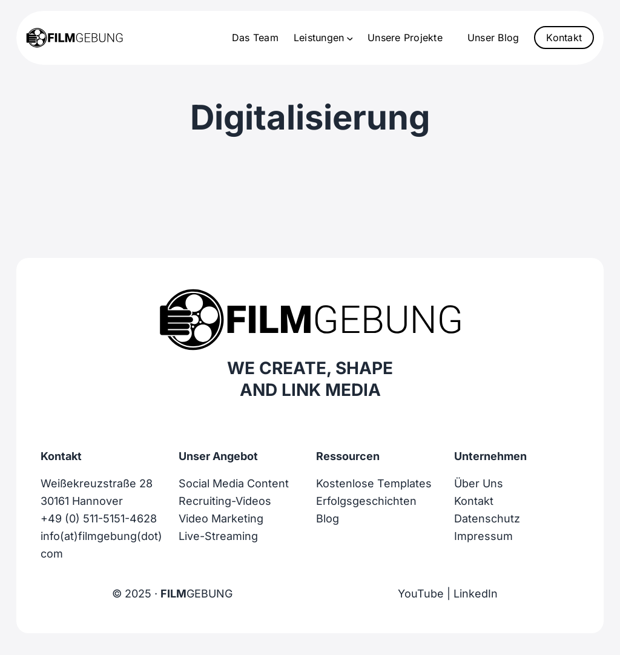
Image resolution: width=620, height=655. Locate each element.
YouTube (421, 593)
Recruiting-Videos (225, 501)
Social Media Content (234, 483)
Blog (327, 518)
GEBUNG (196, 593)
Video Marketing (221, 518)
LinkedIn (475, 593)
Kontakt (564, 37)
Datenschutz (487, 518)
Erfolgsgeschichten (366, 501)
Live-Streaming (218, 536)
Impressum (483, 536)
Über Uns (478, 483)
